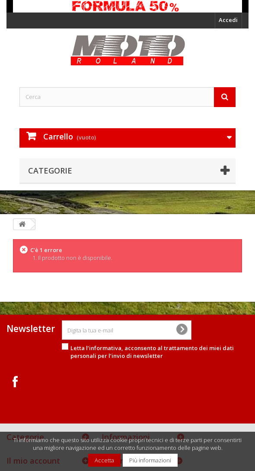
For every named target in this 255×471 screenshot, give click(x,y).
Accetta (104, 460)
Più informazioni (150, 460)
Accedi (228, 20)
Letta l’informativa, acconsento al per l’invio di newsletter (152, 352)
